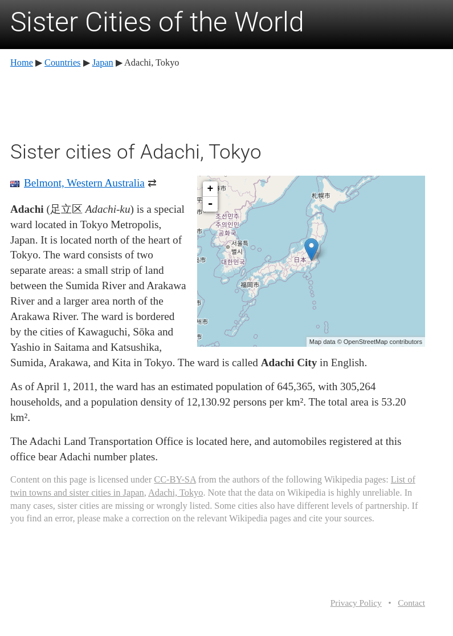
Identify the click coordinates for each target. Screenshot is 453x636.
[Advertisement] (217, 102)
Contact (411, 602)
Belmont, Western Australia (84, 183)
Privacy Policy (356, 602)
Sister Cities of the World (157, 22)
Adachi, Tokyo (175, 492)
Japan (102, 62)
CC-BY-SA (174, 479)
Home (21, 62)
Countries (62, 62)
